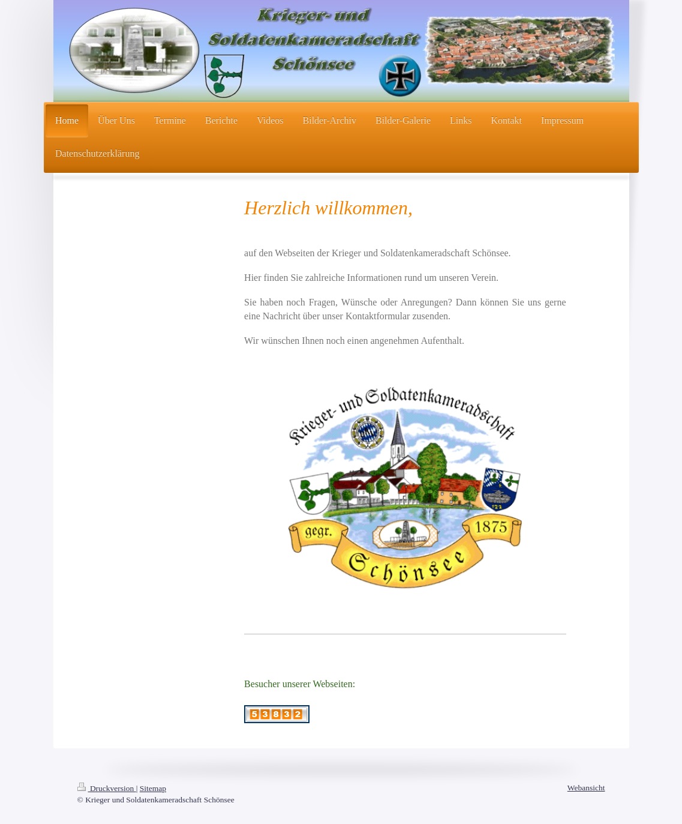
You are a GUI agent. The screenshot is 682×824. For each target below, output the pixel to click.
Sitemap (153, 788)
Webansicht (586, 787)
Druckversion (106, 788)
